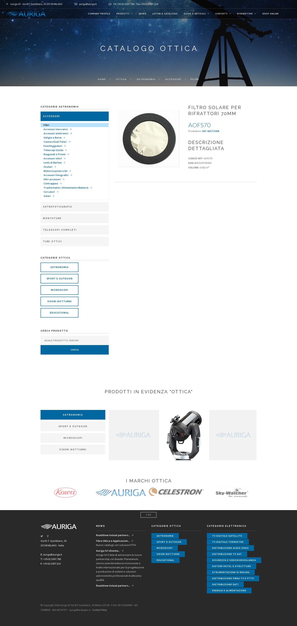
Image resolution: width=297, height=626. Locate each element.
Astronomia (146, 79)
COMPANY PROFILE (99, 14)
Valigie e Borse (53, 137)
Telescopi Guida (53, 150)
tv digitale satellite (227, 536)
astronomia (59, 267)
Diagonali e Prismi (55, 154)
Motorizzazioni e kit (55, 171)
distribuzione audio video (230, 548)
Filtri (46, 125)
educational (59, 312)
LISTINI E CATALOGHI (165, 14)
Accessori (173, 79)
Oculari (48, 166)
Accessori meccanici (56, 129)
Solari (47, 196)
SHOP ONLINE (270, 14)
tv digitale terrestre (228, 542)
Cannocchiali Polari (55, 141)
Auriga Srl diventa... (108, 550)
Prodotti (122, 14)
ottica (121, 79)
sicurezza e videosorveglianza (234, 560)
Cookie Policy (99, 610)
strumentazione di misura (230, 572)
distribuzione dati (225, 584)
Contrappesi (51, 183)
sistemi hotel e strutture (231, 566)
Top (148, 515)
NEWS (142, 14)
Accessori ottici (53, 158)
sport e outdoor (60, 278)
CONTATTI (221, 14)
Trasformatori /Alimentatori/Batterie (66, 187)
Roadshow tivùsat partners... (113, 535)
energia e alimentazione (229, 590)
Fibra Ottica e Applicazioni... (113, 541)
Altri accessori (52, 179)
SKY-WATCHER (210, 131)
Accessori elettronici (56, 133)
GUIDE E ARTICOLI (195, 14)
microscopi (59, 290)
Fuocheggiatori (53, 146)
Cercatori (49, 191)
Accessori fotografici (56, 175)
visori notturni (59, 301)
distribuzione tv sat (227, 554)
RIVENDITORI (245, 14)
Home (102, 79)
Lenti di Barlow (53, 162)
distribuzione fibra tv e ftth (233, 578)
